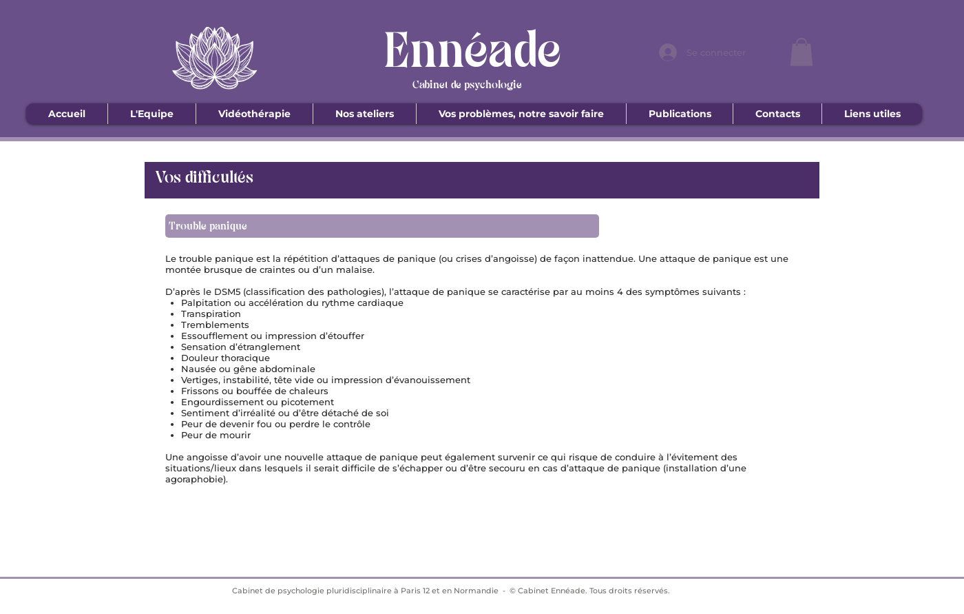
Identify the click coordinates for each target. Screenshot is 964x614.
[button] (801, 52)
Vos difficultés (204, 177)
